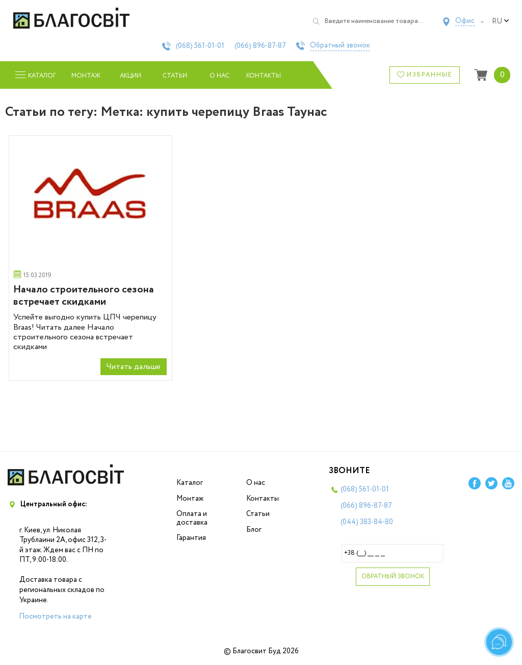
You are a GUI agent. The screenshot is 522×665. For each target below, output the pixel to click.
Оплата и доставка (191, 518)
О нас (219, 75)
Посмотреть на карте (55, 616)
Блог (254, 530)
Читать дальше (134, 367)
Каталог (189, 483)
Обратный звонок (340, 46)
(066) (260, 46)
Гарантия (191, 538)
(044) (367, 522)
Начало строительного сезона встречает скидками (83, 295)
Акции (130, 75)
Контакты (264, 75)
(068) (200, 46)
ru (500, 21)
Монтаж (85, 75)
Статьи (175, 75)
